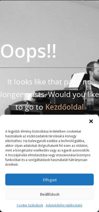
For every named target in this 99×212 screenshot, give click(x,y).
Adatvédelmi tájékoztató (64, 205)
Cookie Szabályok (30, 205)
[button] (91, 121)
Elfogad (49, 179)
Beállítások (49, 194)
